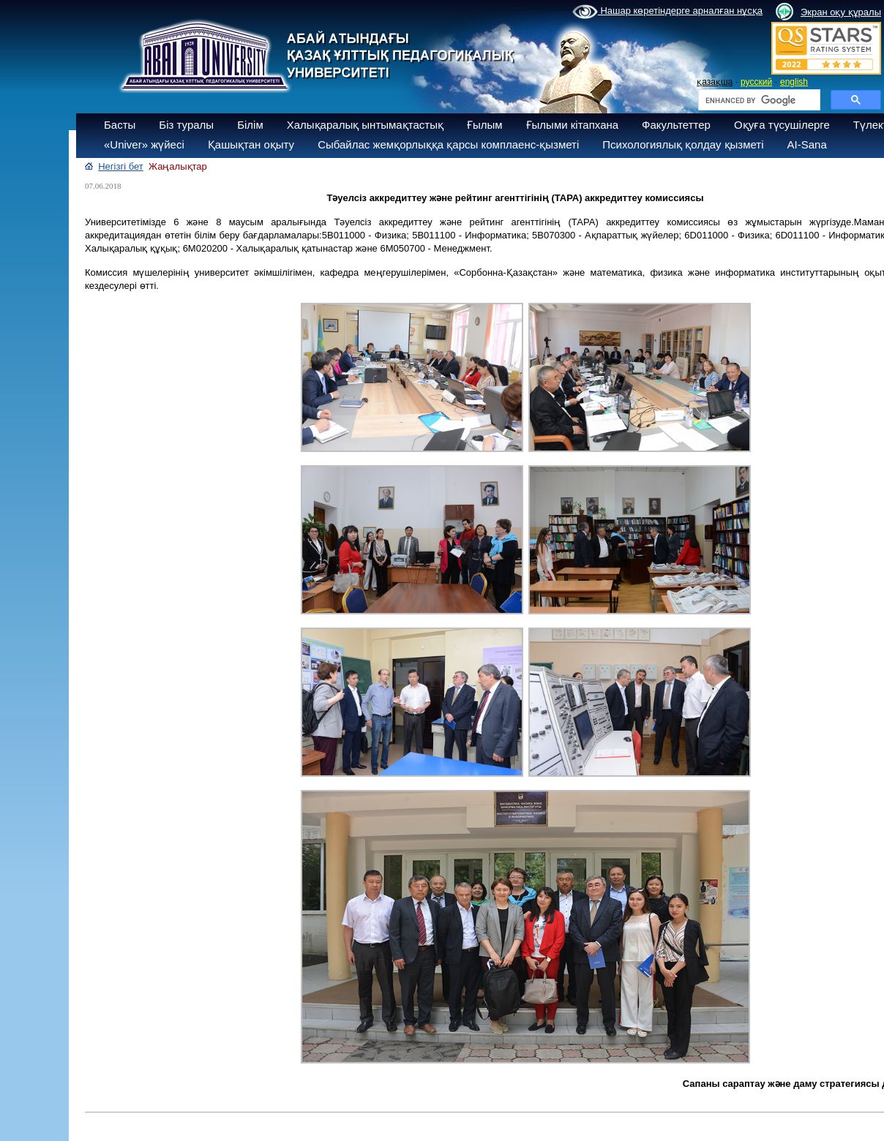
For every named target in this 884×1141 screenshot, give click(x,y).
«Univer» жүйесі (144, 144)
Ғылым (485, 124)
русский (756, 82)
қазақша (715, 82)
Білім (250, 124)
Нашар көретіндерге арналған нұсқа (667, 11)
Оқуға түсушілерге (782, 124)
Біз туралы (186, 124)
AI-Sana (807, 144)
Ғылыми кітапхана (572, 124)
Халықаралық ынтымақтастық (365, 124)
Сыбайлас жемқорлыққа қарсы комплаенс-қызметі (448, 144)
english (794, 82)
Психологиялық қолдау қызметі (682, 144)
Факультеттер (676, 124)
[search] (757, 100)
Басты (119, 124)
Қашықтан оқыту (251, 144)
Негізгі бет (120, 166)
